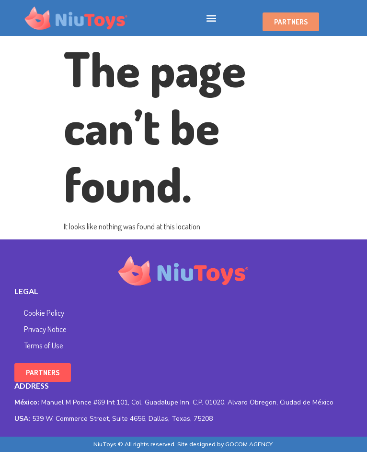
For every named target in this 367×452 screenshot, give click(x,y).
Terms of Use (43, 345)
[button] (211, 18)
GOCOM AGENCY (248, 444)
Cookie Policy (44, 313)
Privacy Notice (45, 329)
